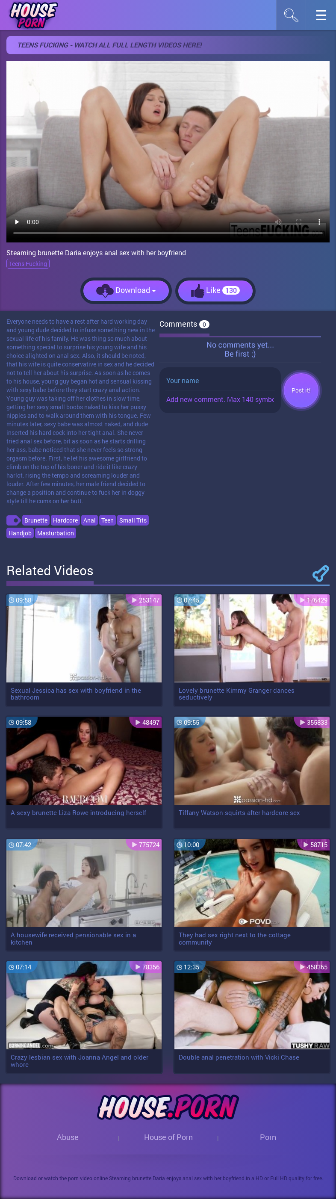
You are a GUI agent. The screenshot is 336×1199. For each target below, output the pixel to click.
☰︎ (325, 17)
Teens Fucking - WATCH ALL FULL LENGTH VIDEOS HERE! (109, 44)
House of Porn (168, 1137)
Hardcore (65, 520)
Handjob (20, 533)
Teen (107, 520)
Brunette (35, 520)
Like (215, 291)
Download (126, 291)
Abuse (68, 1137)
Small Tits (133, 520)
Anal (89, 520)
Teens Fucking (28, 264)
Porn (268, 1137)
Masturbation (55, 533)
